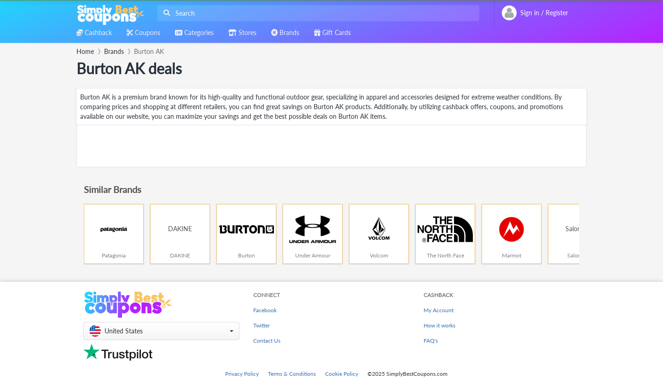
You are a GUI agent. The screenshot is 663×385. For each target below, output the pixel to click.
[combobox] (316, 13)
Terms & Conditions (292, 373)
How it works (439, 325)
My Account (439, 310)
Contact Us (266, 340)
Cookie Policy (341, 373)
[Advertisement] (331, 146)
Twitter (261, 325)
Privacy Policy (242, 373)
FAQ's (431, 340)
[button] (161, 331)
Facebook (265, 310)
